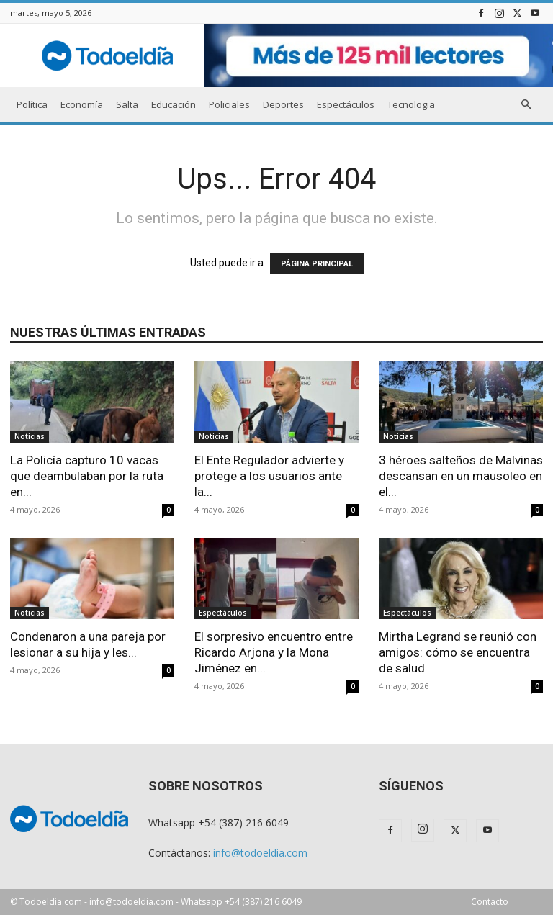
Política (32, 104)
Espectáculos (345, 104)
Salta (127, 104)
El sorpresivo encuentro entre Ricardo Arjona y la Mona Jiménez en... (273, 652)
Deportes (283, 104)
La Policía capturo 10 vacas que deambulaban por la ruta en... (86, 476)
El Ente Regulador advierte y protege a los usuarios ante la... (269, 476)
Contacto (489, 902)
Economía (81, 104)
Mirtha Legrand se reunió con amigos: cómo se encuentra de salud (457, 652)
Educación (173, 104)
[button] (525, 105)
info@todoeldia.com (260, 853)
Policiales (229, 104)
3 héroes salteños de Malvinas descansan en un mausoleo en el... (461, 476)
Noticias (29, 436)
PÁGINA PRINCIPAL (317, 264)
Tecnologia (411, 104)
